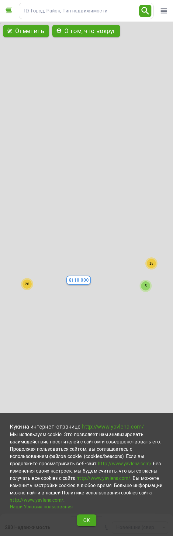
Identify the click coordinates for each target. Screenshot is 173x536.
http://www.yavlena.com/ (113, 426)
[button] (146, 286)
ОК (86, 520)
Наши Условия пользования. (42, 507)
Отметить (26, 31)
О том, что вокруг (86, 31)
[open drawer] (164, 11)
